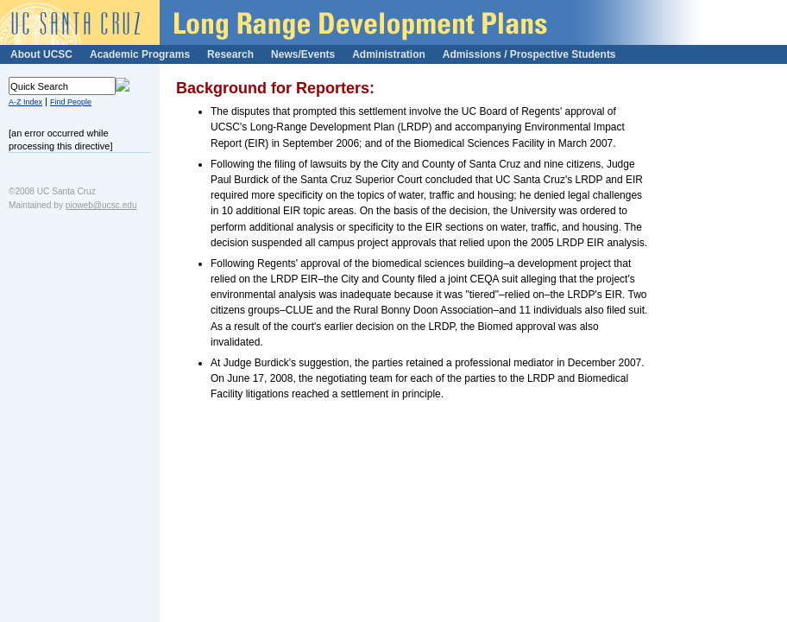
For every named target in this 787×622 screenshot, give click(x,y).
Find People (70, 102)
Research (230, 54)
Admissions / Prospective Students (529, 54)
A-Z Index (25, 102)
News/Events (303, 54)
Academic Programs (140, 54)
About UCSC (41, 54)
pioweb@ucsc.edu (101, 205)
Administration (388, 54)
